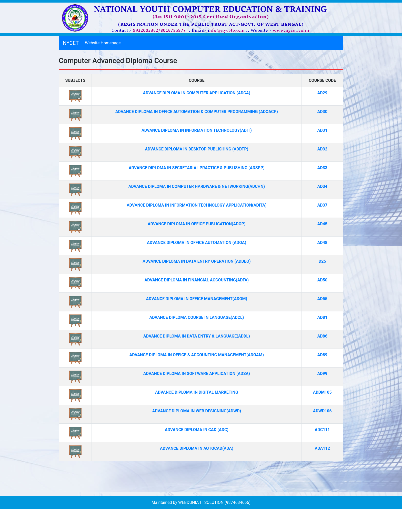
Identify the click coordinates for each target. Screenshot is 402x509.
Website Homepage (104, 42)
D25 (322, 261)
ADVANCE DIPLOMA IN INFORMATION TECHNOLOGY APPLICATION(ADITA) (197, 205)
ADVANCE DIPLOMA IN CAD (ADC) (196, 429)
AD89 (322, 354)
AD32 (322, 149)
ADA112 (322, 448)
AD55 (322, 298)
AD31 (322, 130)
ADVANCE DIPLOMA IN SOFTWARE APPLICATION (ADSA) (196, 373)
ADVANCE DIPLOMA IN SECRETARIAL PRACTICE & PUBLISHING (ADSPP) (197, 167)
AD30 (322, 111)
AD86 (322, 336)
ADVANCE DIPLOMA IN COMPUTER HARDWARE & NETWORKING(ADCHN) (196, 186)
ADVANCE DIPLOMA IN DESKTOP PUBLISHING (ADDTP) (196, 149)
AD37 (322, 205)
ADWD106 (322, 411)
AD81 (322, 317)
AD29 (322, 92)
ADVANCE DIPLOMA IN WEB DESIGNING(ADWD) (196, 411)
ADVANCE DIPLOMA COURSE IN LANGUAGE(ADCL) (196, 317)
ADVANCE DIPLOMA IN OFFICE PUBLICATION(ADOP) (197, 223)
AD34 (322, 186)
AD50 (322, 280)
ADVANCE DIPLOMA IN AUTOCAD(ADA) (196, 448)
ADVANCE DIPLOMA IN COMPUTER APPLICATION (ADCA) (196, 92)
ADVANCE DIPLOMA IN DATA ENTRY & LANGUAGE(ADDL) (196, 336)
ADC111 (322, 429)
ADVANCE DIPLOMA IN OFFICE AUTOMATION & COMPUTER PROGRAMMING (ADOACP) (196, 111)
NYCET (71, 43)
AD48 (322, 242)
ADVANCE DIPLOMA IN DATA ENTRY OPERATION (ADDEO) (196, 261)
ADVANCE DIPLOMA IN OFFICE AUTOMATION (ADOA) (196, 242)
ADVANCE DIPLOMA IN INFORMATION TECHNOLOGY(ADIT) (197, 130)
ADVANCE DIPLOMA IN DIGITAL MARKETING (196, 392)
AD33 (322, 167)
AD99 (322, 373)
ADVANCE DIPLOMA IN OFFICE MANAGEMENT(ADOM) (196, 298)
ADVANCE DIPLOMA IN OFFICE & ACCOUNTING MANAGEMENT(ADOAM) (196, 354)
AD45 (322, 223)
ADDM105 (322, 392)
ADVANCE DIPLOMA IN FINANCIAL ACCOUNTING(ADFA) (196, 280)
